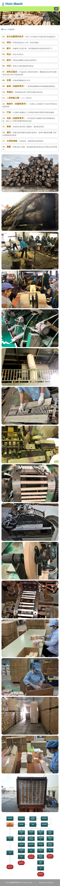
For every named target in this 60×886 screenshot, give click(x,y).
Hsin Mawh (12, 4)
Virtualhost (50, 882)
